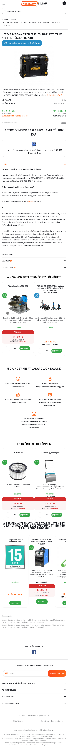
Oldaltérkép (18, 721)
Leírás (4, 164)
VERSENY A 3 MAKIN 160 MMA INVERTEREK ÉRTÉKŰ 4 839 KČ (41, 541)
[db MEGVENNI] (8, 348)
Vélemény (7, 261)
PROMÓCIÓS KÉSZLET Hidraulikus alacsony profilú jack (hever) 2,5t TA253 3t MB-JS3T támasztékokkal (50, 289)
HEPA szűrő (18, 452)
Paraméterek (7, 254)
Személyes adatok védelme (52, 721)
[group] (18, 319)
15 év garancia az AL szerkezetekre (15, 540)
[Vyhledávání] (34, 11)
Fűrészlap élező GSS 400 (18, 286)
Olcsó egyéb (6, 616)
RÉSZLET (15, 603)
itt (53, 730)
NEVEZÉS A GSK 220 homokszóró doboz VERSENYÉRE (30, 150)
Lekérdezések (9, 267)
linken (31, 201)
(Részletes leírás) (54, 95)
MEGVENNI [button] (26, 348)
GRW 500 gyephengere (50, 452)
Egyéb (13, 19)
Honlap (5, 19)
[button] (24, 348)
